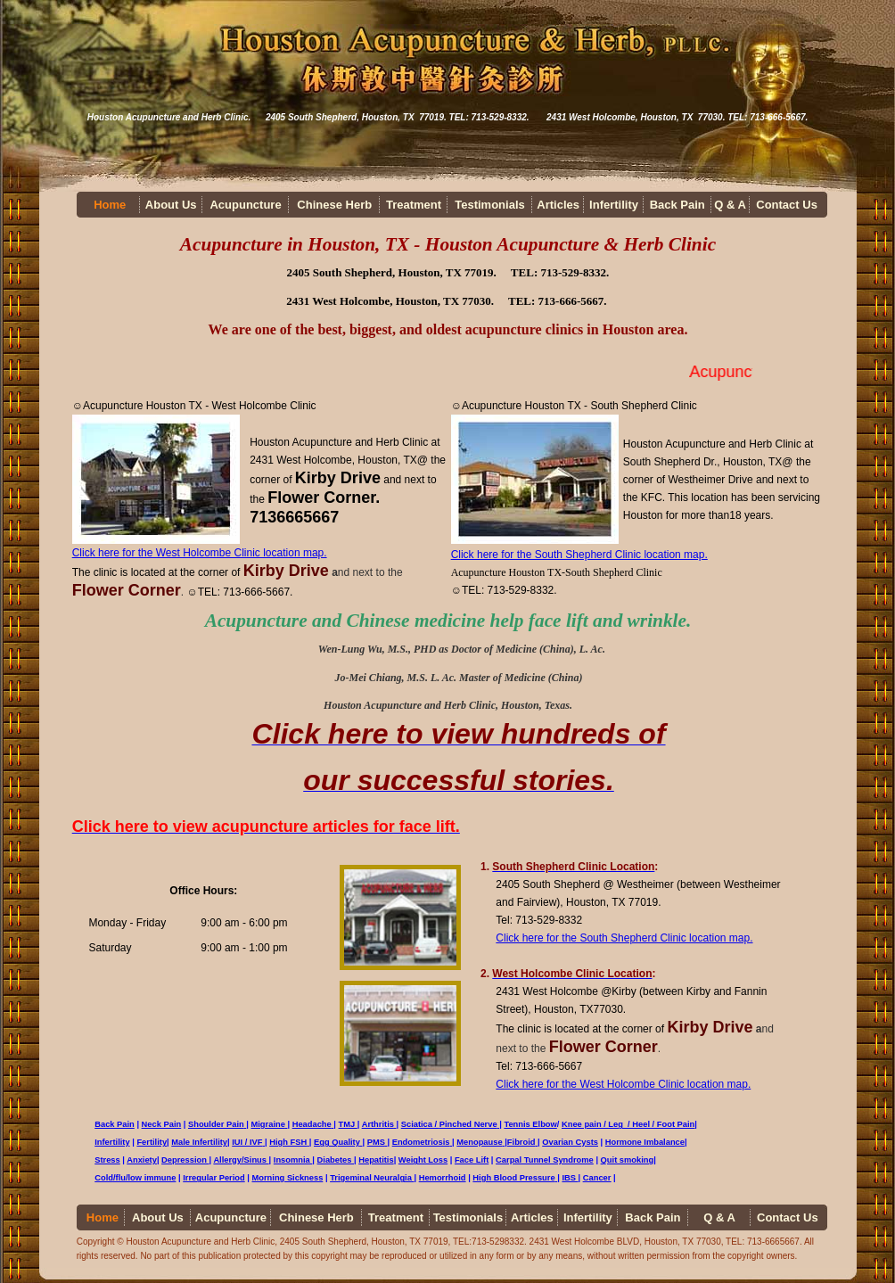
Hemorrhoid (442, 1177)
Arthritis (379, 1124)
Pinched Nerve (468, 1124)
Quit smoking (627, 1160)
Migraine (268, 1124)
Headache (313, 1124)
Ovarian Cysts (570, 1142)
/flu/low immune (144, 1177)
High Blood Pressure (513, 1177)
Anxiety (142, 1160)
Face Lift (472, 1160)
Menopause (480, 1142)
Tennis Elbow (530, 1124)
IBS (570, 1177)
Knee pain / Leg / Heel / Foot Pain (628, 1124)
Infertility (613, 204)
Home (110, 204)
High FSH (288, 1142)
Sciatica (420, 1124)
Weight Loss (423, 1160)
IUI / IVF (247, 1142)
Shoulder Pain (216, 1124)
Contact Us (786, 204)
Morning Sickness (288, 1177)
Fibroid (522, 1142)
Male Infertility (199, 1142)
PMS (377, 1142)
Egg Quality (337, 1142)
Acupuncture (245, 204)
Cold (103, 1177)
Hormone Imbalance (645, 1142)
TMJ (348, 1124)
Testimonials (490, 204)
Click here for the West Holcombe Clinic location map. (199, 553)
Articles (558, 204)
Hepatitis (375, 1160)
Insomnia (293, 1160)
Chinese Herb (334, 204)
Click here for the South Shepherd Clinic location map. (579, 554)
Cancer (597, 1177)
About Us (171, 204)
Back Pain (677, 204)
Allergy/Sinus (240, 1160)
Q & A (730, 204)
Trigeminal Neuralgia (372, 1177)
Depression (185, 1160)
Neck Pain (162, 1124)
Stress (107, 1160)
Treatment (413, 204)
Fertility (151, 1142)
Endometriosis (421, 1142)
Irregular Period (213, 1177)
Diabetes (335, 1160)
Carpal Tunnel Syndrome (545, 1160)
